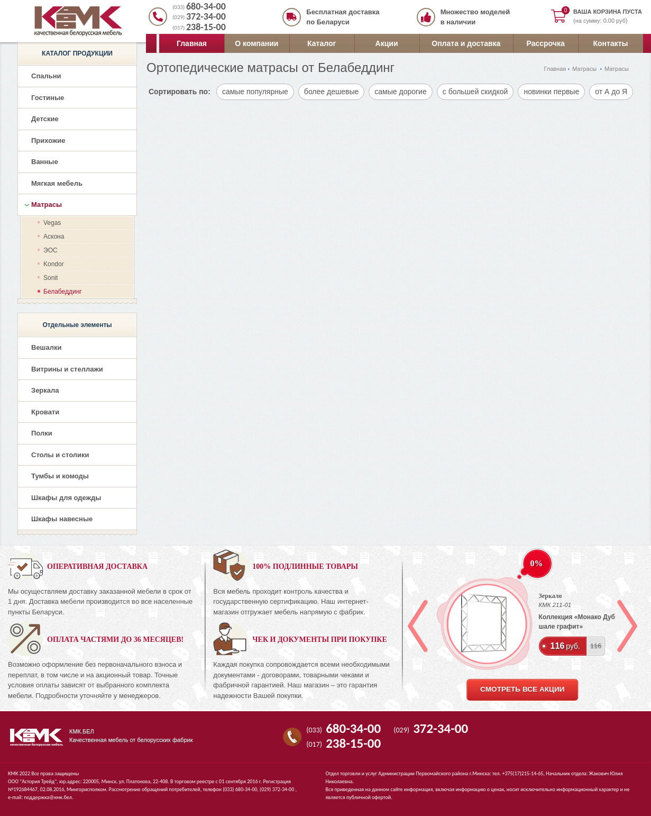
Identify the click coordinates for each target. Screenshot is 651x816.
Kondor (53, 264)
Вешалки (46, 347)
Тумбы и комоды (60, 476)
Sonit (50, 278)
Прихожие (48, 140)
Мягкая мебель (56, 183)
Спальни (46, 76)
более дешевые (331, 91)
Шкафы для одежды (66, 498)
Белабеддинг (62, 291)
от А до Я (611, 91)
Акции (386, 43)
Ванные (44, 162)
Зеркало (550, 596)
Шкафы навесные (62, 519)
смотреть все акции (522, 689)
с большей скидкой (475, 91)
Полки (41, 433)
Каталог (321, 43)
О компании (256, 43)
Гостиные (47, 98)
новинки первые (551, 91)
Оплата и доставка (466, 43)
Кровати (45, 412)
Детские (45, 119)
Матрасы (584, 69)
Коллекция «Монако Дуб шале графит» (577, 621)
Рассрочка (546, 43)
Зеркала (45, 390)
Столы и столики (60, 455)
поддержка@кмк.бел (48, 797)
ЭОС (50, 250)
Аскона (53, 236)
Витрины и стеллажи (67, 369)
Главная (192, 43)
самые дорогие (400, 91)
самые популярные (255, 91)
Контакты (610, 43)
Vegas (52, 222)
